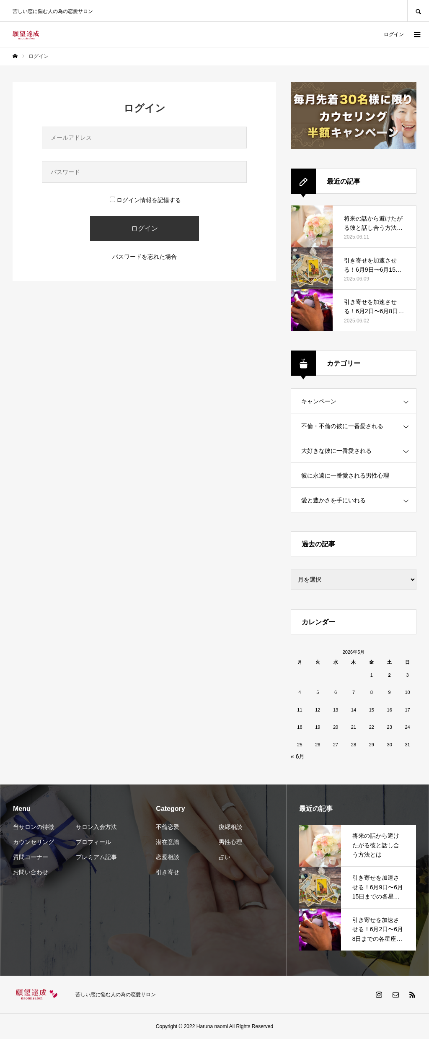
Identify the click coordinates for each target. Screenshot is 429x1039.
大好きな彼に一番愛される (336, 450)
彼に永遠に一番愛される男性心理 (345, 475)
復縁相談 (230, 826)
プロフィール (93, 842)
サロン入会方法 (96, 826)
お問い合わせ (30, 872)
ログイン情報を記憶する (145, 200)
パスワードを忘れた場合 (144, 256)
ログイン (394, 34)
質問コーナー (30, 857)
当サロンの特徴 (33, 826)
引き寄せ (167, 872)
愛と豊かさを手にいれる (333, 500)
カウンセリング (33, 842)
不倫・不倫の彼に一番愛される (342, 426)
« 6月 (298, 756)
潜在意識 (167, 842)
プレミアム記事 (96, 857)
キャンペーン (318, 401)
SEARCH (418, 10)
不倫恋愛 (167, 826)
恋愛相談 (167, 857)
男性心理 (230, 842)
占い (224, 857)
